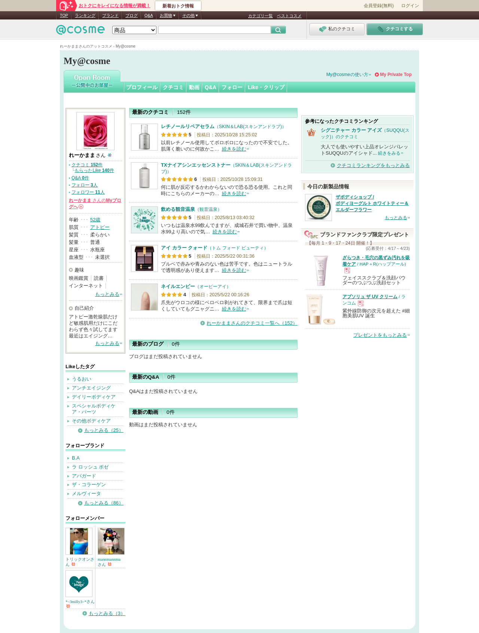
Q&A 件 (80, 178)
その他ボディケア (91, 421)
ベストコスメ (289, 15)
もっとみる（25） (103, 430)
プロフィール (142, 87)
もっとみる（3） (107, 613)
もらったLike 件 (94, 170)
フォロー (232, 87)
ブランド (110, 15)
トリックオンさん (79, 562)
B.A (76, 458)
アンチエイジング (91, 388)
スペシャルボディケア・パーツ (94, 409)
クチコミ (173, 87)
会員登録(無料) (379, 5)
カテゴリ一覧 (260, 15)
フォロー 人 (84, 185)
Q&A (148, 15)
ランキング (85, 15)
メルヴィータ (86, 493)
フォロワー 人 (88, 192)
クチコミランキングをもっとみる (373, 165)
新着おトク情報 (178, 6)
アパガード (84, 476)
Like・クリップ (266, 87)
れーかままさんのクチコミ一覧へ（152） (252, 323)
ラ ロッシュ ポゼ (90, 467)
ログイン (410, 5)
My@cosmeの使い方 (347, 74)
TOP (64, 15)
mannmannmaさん (109, 562)
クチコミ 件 (87, 164)
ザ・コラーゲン (89, 484)
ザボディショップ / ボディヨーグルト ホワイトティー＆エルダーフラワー (372, 203)
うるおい (81, 379)
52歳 (95, 219)
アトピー (100, 227)
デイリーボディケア (94, 397)
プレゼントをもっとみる (380, 335)
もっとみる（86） (103, 503)
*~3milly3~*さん (80, 603)
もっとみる (107, 294)
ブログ (131, 15)
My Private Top (396, 74)
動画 (194, 87)
